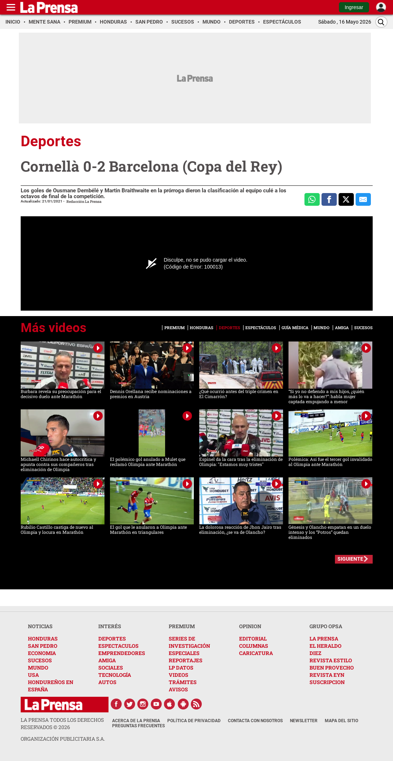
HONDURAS (43, 638)
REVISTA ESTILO (331, 660)
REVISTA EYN (327, 674)
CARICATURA (256, 653)
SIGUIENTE (350, 559)
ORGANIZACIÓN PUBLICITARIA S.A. (63, 738)
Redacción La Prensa (84, 201)
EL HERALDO (325, 645)
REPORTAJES (185, 660)
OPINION (250, 626)
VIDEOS (178, 674)
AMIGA (107, 660)
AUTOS (107, 682)
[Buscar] (381, 22)
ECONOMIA (42, 653)
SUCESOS (40, 660)
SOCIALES (110, 667)
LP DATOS (181, 667)
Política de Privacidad (194, 720)
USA (33, 674)
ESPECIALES (184, 653)
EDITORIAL (253, 638)
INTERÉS (109, 626)
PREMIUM (182, 626)
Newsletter (304, 720)
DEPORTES (112, 638)
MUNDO (38, 667)
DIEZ (315, 653)
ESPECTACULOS (118, 645)
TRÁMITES (183, 682)
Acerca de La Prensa (136, 720)
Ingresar (354, 7)
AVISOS (178, 689)
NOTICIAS (40, 626)
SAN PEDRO (42, 645)
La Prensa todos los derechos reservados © (62, 723)
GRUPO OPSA (326, 626)
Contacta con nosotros (255, 720)
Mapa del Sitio (341, 720)
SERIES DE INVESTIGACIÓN (189, 642)
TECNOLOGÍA (114, 674)
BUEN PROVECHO (332, 667)
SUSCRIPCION (327, 682)
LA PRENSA (324, 638)
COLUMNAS (253, 645)
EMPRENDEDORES (121, 653)
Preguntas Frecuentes (138, 725)
